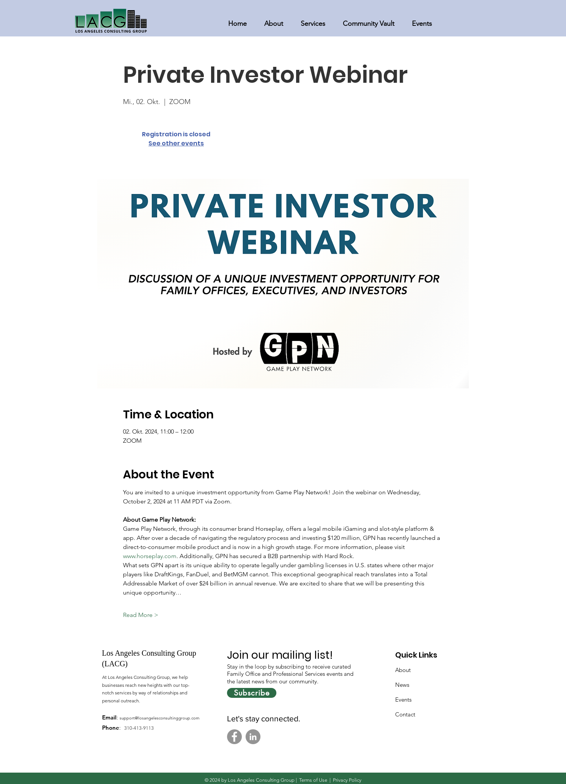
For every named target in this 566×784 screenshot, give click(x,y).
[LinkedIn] (253, 736)
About (403, 670)
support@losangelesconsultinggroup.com (159, 718)
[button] (273, 20)
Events (403, 699)
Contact (405, 714)
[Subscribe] (251, 693)
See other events (176, 143)
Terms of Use (313, 780)
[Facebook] (234, 736)
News (402, 684)
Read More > (140, 614)
